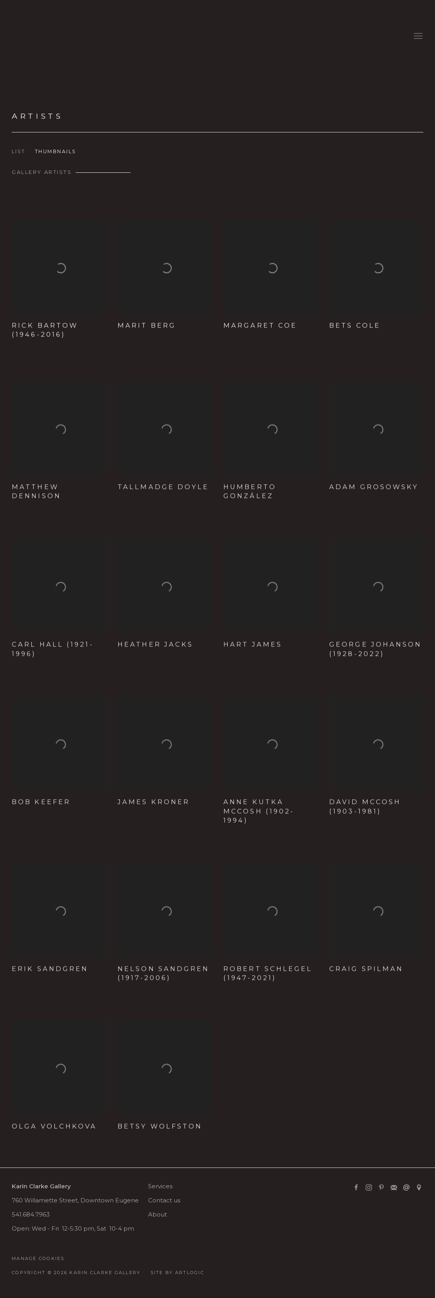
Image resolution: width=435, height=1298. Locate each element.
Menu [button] (417, 36)
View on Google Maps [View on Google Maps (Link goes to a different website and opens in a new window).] (419, 1188)
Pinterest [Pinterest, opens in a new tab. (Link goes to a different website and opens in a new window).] (381, 1188)
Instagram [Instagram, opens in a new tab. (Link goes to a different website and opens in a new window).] (369, 1188)
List (18, 151)
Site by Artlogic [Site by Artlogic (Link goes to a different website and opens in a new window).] (177, 1272)
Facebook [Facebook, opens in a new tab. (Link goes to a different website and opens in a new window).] (356, 1188)
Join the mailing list (394, 1188)
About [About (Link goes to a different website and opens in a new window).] (157, 1214)
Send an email (406, 1188)
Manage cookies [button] (38, 1258)
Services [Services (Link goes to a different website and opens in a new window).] (160, 1186)
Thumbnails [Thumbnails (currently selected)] (55, 151)
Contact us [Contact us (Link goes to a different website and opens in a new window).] (164, 1200)
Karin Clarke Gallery (35, 36)
